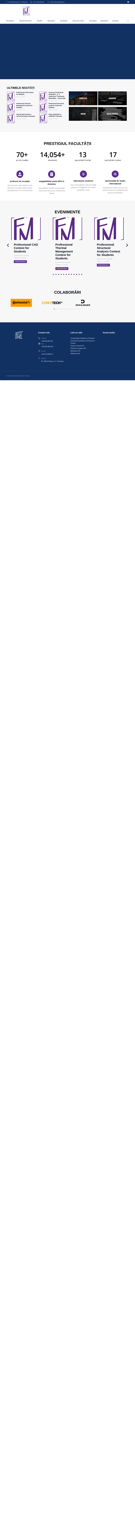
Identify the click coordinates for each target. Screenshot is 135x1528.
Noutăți (26, 255)
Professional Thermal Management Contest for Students (64, 251)
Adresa (43, 358)
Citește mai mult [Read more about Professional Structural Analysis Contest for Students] (103, 265)
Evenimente (18, 255)
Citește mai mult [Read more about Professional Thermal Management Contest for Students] (61, 268)
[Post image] (26, 228)
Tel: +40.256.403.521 (38, 2)
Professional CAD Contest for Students (26, 248)
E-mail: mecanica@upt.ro (57, 2)
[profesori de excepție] (19, 174)
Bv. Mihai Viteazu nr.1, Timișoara (17, 2)
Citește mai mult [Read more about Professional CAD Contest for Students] (20, 261)
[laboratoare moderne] (83, 173)
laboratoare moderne (83, 181)
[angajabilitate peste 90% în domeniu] (51, 174)
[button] (53, 274)
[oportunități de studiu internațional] (115, 173)
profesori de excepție (20, 181)
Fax (42, 344)
